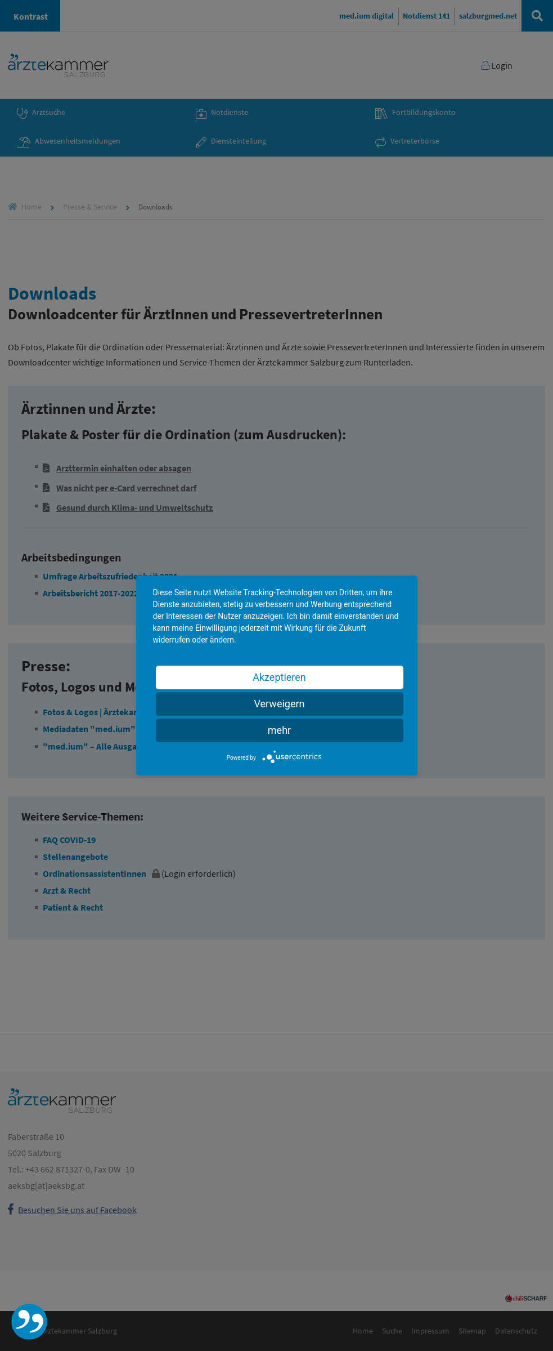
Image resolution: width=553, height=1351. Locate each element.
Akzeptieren (279, 677)
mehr (279, 730)
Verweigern (279, 704)
